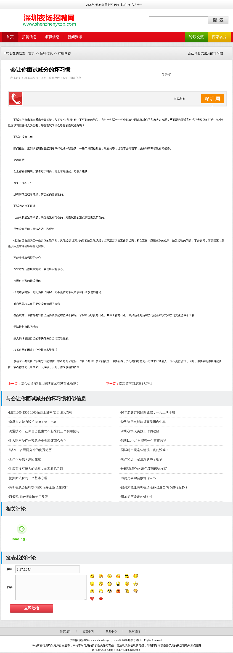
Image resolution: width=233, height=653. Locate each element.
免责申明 (88, 631)
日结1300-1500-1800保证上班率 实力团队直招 (41, 412)
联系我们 (134, 631)
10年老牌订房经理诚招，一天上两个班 (148, 412)
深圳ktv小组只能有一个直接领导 (144, 440)
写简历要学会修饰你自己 (138, 478)
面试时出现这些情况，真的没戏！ (145, 450)
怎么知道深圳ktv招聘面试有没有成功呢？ (50, 383)
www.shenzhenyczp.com (104, 640)
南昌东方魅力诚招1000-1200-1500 (32, 422)
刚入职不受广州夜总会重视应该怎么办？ (37, 440)
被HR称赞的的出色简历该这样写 (144, 468)
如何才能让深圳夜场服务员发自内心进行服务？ (154, 487)
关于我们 (65, 631)
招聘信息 (29, 37)
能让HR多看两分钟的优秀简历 (30, 450)
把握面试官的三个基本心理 (28, 478)
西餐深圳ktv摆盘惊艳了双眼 (28, 497)
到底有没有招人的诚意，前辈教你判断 (36, 468)
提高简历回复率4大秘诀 (136, 383)
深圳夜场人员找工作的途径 (140, 431)
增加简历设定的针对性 (137, 497)
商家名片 (219, 37)
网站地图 (135, 650)
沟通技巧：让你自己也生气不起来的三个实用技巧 (44, 431)
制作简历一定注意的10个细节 (141, 459)
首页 (10, 37)
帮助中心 (111, 631)
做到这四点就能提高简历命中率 (143, 422)
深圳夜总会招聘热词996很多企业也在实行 (38, 487)
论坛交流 (196, 37)
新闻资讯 (75, 37)
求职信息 (52, 37)
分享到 (166, 74)
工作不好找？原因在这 (25, 459)
